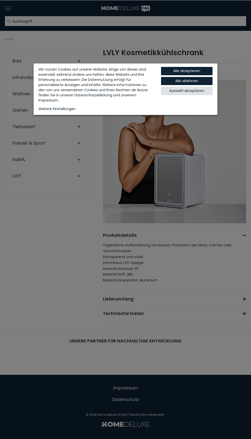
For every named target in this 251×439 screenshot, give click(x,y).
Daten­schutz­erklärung (93, 95)
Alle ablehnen (186, 80)
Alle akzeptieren (186, 70)
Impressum (48, 100)
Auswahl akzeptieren (186, 90)
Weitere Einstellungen (56, 108)
